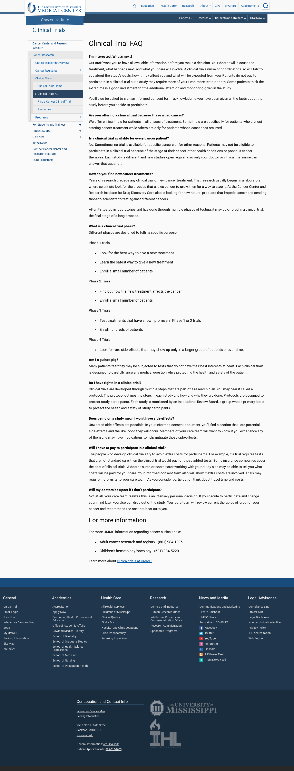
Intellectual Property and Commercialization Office (166, 624)
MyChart (230, 6)
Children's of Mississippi (116, 617)
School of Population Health (70, 671)
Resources (44, 114)
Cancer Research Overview (52, 68)
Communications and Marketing (219, 612)
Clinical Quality (110, 622)
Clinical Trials (258, 26)
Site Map (8, 649)
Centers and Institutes (164, 612)
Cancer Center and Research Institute (50, 51)
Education (147, 6)
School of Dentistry (64, 641)
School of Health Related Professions (68, 653)
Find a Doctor (109, 627)
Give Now (256, 18)
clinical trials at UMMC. (134, 566)
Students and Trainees (229, 18)
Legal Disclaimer (258, 622)
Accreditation (60, 612)
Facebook (208, 633)
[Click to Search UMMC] (266, 6)
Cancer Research (233, 26)
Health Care (168, 6)
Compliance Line (258, 612)
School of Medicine (64, 660)
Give (217, 6)
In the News (39, 148)
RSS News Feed (211, 659)
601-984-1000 (111, 749)
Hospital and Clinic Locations (119, 633)
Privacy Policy (257, 633)
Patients (184, 18)
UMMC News (207, 622)
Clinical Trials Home (50, 91)
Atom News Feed (212, 665)
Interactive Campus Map (19, 627)
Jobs (6, 633)
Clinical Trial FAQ (48, 99)
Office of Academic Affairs (68, 631)
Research (188, 6)
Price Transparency (113, 638)
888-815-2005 (113, 754)
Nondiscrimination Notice (264, 627)
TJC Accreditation (259, 638)
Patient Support (42, 136)
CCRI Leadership (42, 165)
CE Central (10, 612)
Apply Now (59, 617)
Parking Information (16, 643)
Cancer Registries (46, 76)
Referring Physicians (114, 643)
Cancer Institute (55, 19)
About (204, 6)
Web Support (256, 643)
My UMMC (10, 638)
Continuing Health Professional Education (72, 624)
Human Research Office (165, 617)
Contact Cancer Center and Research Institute (49, 157)
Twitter (206, 638)
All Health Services (113, 612)
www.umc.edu (85, 740)
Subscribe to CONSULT (213, 627)
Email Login (10, 617)
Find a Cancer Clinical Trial (54, 107)
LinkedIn (207, 654)
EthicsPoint (255, 617)
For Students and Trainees (49, 130)
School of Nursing (63, 666)
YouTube (207, 644)
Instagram (208, 649)
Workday (9, 654)
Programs (41, 123)
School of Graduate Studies (69, 647)
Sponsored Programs (163, 636)
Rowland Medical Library (68, 636)
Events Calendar (209, 617)
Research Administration (166, 631)
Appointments (250, 6)
